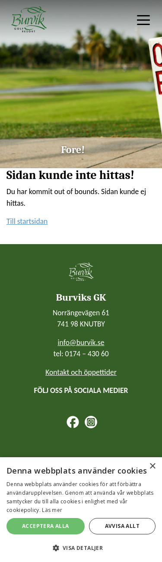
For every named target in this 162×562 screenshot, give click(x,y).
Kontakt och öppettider (81, 372)
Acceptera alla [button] (45, 526)
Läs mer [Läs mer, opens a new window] (52, 510)
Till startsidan (27, 221)
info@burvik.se (80, 342)
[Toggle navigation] (143, 19)
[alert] (81, 509)
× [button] (152, 466)
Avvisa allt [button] (122, 526)
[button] (81, 547)
